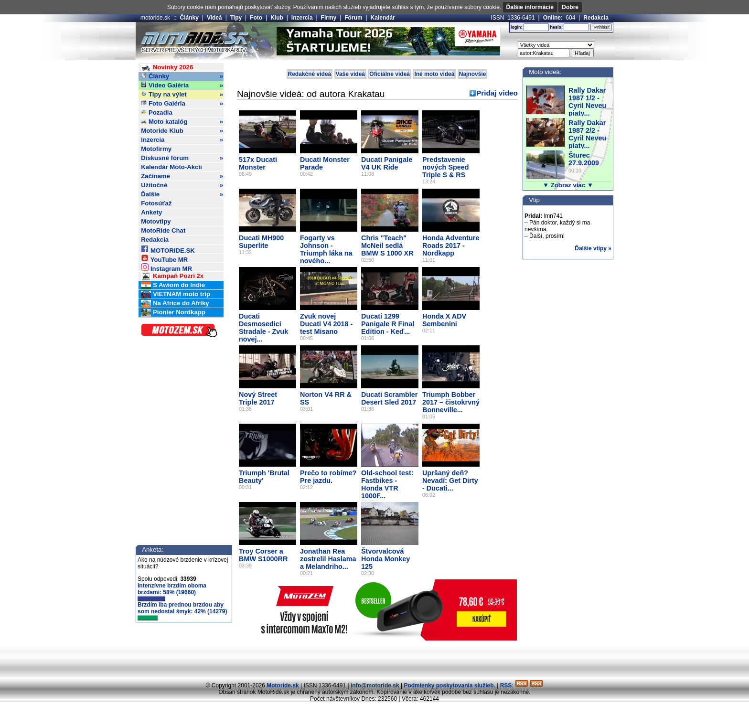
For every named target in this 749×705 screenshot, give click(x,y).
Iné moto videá (434, 74)
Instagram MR (166, 267)
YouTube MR (164, 258)
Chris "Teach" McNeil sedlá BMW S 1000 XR (387, 245)
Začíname (182, 176)
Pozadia (156, 112)
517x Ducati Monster (258, 163)
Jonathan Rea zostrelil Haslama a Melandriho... (328, 558)
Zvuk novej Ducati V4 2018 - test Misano (326, 323)
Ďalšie (182, 194)
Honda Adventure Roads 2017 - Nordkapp (450, 245)
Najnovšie (472, 74)
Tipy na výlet (182, 94)
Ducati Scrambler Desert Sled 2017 (389, 398)
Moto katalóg (182, 122)
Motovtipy (156, 221)
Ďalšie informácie (530, 7)
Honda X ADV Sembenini (444, 320)
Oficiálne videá (389, 74)
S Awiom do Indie (173, 285)
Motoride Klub (182, 131)
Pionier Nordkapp (173, 313)
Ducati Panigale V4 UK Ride (386, 163)
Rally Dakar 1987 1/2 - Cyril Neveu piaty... (587, 101)
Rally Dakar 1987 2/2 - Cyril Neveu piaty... (587, 134)
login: (517, 27)
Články (189, 17)
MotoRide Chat (163, 230)
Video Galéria (182, 85)
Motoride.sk (283, 685)
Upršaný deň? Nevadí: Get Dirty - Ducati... (450, 480)
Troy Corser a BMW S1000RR (263, 555)
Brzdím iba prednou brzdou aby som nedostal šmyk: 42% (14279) (182, 610)
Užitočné (182, 185)
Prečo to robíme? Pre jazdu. (328, 476)
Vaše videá (350, 74)
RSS (506, 685)
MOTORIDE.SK (167, 249)
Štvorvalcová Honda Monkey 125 (385, 558)
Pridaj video (497, 93)
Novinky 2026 (167, 68)
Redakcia (596, 17)
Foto (256, 17)
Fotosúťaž (156, 203)
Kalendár (383, 17)
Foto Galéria (182, 103)
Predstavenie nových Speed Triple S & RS (445, 167)
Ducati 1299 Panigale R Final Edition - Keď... (387, 323)
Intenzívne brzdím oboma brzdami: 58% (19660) (172, 591)
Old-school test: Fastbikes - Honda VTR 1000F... (387, 484)
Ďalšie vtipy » (593, 248)
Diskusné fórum (182, 158)
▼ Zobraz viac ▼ (568, 185)
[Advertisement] (374, 659)
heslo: (556, 27)
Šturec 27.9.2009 (583, 159)
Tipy (236, 17)
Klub (276, 17)
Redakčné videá (310, 74)
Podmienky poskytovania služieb (448, 685)
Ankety (151, 212)
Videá (214, 17)
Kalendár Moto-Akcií (171, 167)
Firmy (329, 17)
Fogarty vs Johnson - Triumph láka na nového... (326, 249)
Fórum (353, 17)
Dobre (570, 7)
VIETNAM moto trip (175, 294)
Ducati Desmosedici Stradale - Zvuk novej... (263, 327)
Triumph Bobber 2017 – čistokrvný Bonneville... (451, 402)
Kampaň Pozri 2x (172, 276)
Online (552, 17)
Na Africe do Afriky (175, 303)
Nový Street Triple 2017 (258, 398)
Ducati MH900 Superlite (261, 241)
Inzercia (302, 17)
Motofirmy (156, 148)
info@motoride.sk (375, 685)
